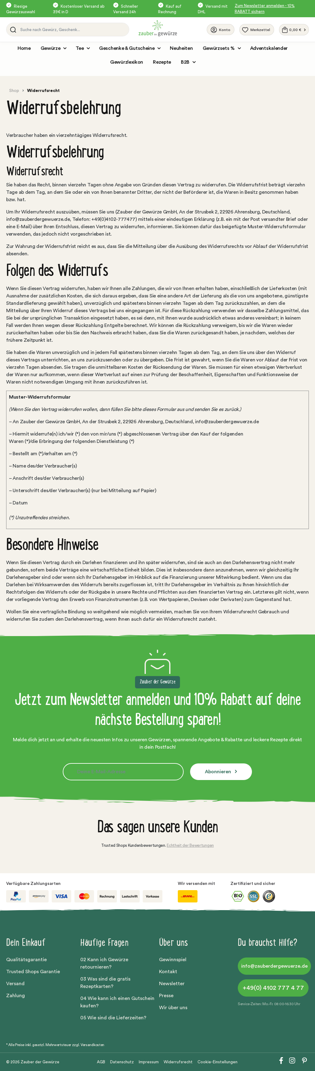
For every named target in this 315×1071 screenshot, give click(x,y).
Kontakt (168, 971)
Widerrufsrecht (178, 1062)
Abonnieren (218, 771)
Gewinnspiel (172, 959)
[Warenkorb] (294, 29)
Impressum (149, 1062)
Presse (166, 995)
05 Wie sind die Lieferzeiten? (113, 1017)
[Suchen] (12, 29)
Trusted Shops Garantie (33, 971)
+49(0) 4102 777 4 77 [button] (273, 988)
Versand (15, 983)
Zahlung (15, 995)
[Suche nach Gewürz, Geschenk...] (73, 29)
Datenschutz (122, 1062)
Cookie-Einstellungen (217, 1062)
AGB (101, 1062)
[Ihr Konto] (220, 29)
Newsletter (172, 983)
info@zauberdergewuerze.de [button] (274, 966)
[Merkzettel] (256, 29)
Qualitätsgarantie (26, 959)
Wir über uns (173, 1007)
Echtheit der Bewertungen (190, 845)
